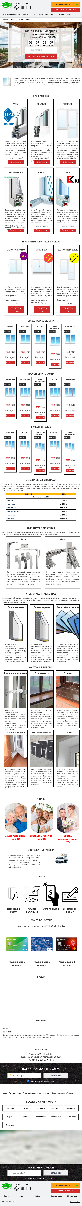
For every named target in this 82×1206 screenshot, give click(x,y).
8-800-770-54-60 (46, 1059)
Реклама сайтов (75, 1202)
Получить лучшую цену (41, 56)
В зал (33, 14)
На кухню (26, 14)
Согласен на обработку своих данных (41, 1081)
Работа (37, 1196)
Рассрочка (5, 19)
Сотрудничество (56, 1196)
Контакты (28, 19)
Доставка (61, 14)
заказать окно (16, 309)
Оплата (69, 14)
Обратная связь (72, 1196)
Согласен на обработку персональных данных (41, 1178)
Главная (6, 1196)
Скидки (53, 14)
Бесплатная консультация (66, 10)
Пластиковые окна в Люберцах (11, 14)
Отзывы (20, 19)
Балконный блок (43, 14)
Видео (13, 19)
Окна (21, 1196)
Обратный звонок (65, 1191)
